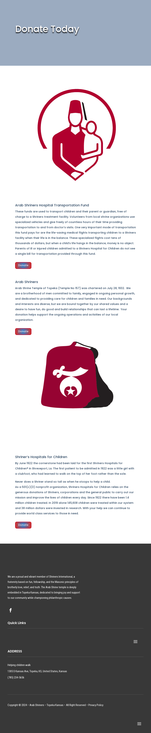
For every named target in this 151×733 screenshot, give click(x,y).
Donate (23, 265)
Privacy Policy (95, 705)
